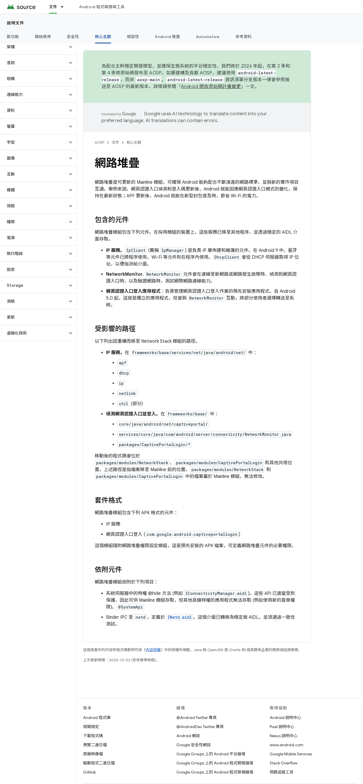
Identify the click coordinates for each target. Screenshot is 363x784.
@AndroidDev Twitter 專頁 (200, 726)
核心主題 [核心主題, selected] (103, 36)
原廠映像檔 (93, 753)
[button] (33, 46)
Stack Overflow (283, 763)
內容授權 (153, 649)
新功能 (13, 36)
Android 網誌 (188, 735)
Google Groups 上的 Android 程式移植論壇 (214, 772)
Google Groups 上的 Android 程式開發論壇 (214, 763)
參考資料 (243, 36)
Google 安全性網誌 (193, 744)
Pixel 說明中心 (282, 726)
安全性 (73, 36)
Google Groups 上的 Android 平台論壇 (210, 753)
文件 (115, 142)
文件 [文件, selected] (53, 6)
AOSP (99, 142)
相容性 (133, 36)
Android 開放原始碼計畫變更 (211, 86)
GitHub (89, 772)
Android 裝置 (167, 36)
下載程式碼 (93, 735)
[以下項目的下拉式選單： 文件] (64, 7)
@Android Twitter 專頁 (196, 717)
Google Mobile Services (291, 753)
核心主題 (133, 142)
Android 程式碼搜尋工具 (101, 6)
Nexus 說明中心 (283, 735)
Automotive (208, 36)
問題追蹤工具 (282, 772)
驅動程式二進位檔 (99, 763)
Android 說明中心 (285, 717)
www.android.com (286, 744)
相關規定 (91, 726)
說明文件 (15, 23)
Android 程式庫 (97, 717)
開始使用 (43, 36)
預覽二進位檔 (95, 744)
